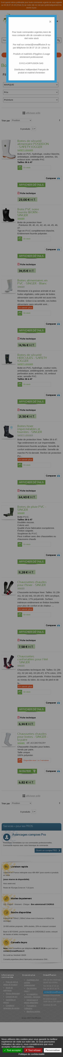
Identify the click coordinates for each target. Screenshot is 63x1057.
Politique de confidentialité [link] (31, 1054)
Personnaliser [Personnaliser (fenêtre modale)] (52, 1050)
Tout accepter (12, 1050)
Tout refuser (33, 1050)
